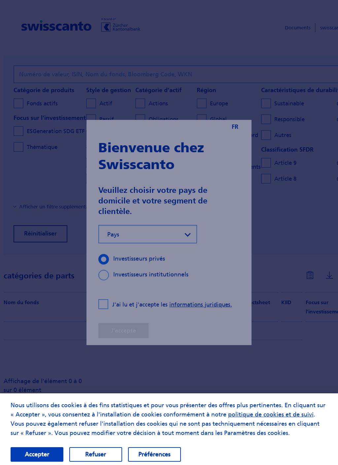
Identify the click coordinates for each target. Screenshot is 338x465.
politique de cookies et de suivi (271, 420)
